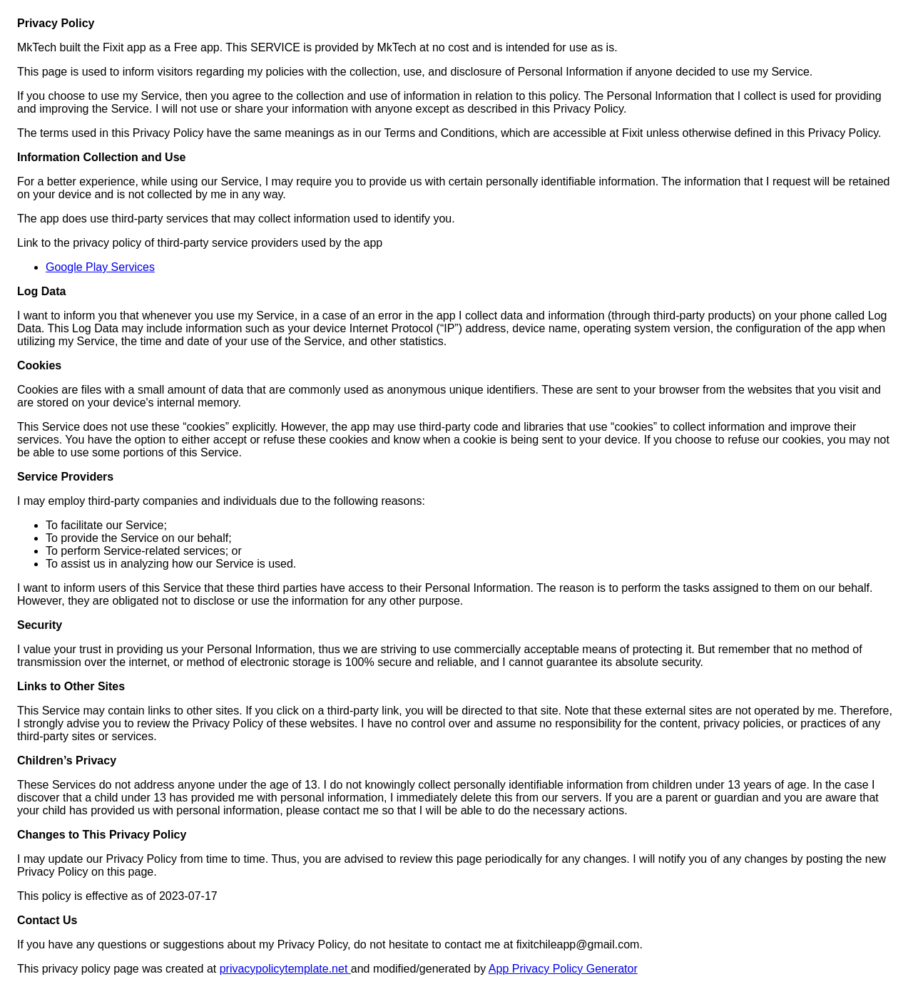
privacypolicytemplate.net (285, 969)
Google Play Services (100, 267)
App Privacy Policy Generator (563, 969)
